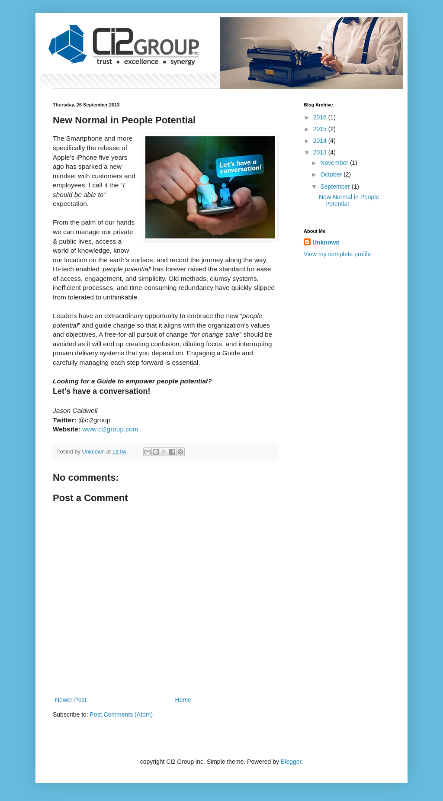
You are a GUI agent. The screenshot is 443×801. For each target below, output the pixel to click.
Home (183, 699)
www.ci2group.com (110, 429)
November (335, 162)
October (331, 174)
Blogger (291, 761)
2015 (320, 128)
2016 (320, 117)
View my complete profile (337, 254)
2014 (320, 140)
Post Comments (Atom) (121, 714)
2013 (320, 152)
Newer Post (70, 699)
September (335, 186)
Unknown (326, 242)
